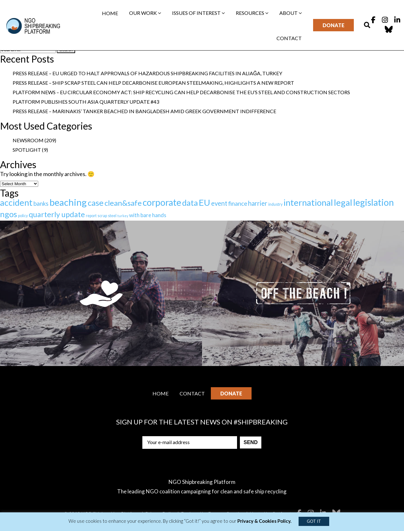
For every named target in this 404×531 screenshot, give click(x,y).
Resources (252, 13)
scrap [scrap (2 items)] (102, 215)
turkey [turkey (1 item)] (122, 216)
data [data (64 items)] (190, 202)
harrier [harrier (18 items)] (257, 203)
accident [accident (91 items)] (16, 202)
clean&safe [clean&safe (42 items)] (123, 202)
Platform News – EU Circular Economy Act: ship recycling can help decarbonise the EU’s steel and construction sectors (181, 92)
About (290, 13)
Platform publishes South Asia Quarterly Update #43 (86, 102)
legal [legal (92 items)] (343, 202)
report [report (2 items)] (91, 215)
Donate (333, 25)
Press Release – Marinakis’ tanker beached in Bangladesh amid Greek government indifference (144, 111)
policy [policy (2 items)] (23, 215)
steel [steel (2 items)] (112, 215)
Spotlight (27, 150)
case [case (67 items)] (96, 203)
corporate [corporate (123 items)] (162, 202)
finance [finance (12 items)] (237, 203)
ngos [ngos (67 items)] (8, 214)
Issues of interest (198, 13)
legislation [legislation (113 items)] (373, 202)
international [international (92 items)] (308, 202)
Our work (145, 13)
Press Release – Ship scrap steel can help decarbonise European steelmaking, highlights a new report (153, 83)
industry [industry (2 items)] (275, 204)
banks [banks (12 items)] (41, 203)
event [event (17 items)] (219, 203)
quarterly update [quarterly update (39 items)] (57, 214)
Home (110, 13)
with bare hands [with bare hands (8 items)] (147, 215)
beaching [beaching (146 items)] (68, 202)
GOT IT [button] (314, 521)
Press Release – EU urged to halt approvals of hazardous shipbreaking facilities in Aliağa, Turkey (147, 73)
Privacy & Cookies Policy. (264, 521)
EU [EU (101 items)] (204, 202)
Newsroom (28, 140)
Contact (289, 38)
